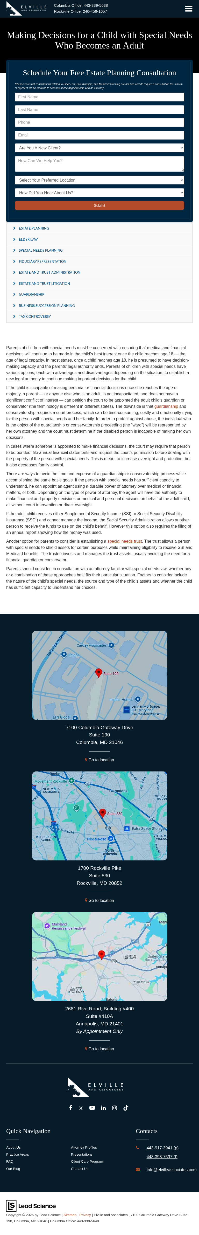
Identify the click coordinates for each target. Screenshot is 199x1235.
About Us (13, 1147)
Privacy (85, 1215)
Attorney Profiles (84, 1147)
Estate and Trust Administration (49, 272)
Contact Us (79, 1169)
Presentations (82, 1154)
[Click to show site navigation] (189, 9)
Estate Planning (34, 228)
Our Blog (13, 1169)
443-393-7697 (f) (162, 1157)
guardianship (166, 406)
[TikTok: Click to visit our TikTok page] (126, 1108)
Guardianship (31, 294)
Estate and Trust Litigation (44, 283)
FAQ (9, 1161)
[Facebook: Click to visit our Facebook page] (71, 1108)
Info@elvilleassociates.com (172, 1170)
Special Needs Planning (40, 250)
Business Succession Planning (47, 305)
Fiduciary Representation (42, 261)
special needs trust (124, 541)
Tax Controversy (35, 316)
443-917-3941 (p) (163, 1148)
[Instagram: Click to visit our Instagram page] (114, 1108)
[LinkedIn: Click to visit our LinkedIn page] (103, 1108)
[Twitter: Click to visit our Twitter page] (81, 1108)
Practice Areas (17, 1154)
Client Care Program (87, 1161)
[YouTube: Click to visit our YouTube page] (92, 1108)
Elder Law (28, 239)
